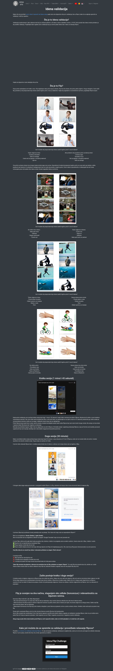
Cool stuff (63, 3)
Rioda (15, 669)
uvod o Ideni (29, 14)
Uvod (27, 3)
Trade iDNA (55, 3)
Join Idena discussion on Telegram (57, 669)
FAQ (41, 3)
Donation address (41, 669)
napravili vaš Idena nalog (40, 14)
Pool (32, 3)
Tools (36, 3)
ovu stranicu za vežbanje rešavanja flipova (29, 631)
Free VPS (46, 3)
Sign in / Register (93, 3)
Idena (70, 3)
